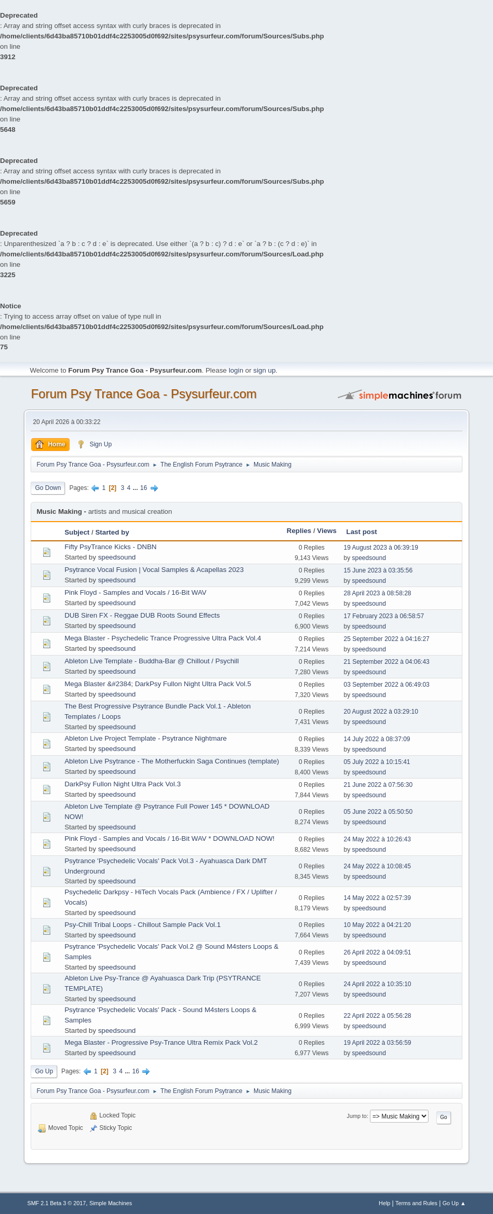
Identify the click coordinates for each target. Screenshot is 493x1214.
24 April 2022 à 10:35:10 (377, 984)
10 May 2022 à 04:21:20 (377, 925)
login (236, 370)
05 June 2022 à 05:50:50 (378, 811)
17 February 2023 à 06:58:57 (384, 616)
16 (143, 488)
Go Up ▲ (454, 1203)
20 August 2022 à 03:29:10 (381, 711)
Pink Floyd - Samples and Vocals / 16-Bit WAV (135, 592)
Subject (76, 532)
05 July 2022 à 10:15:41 (377, 762)
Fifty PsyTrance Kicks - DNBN (110, 547)
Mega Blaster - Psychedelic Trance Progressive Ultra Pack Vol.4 (162, 638)
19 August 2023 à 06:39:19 (381, 547)
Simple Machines (110, 1203)
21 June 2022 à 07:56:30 (378, 784)
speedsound (117, 557)
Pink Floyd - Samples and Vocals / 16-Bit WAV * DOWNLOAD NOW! (169, 838)
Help (384, 1203)
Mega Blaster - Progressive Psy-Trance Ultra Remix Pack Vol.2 (161, 1042)
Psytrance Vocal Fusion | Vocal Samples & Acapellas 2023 (154, 570)
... (135, 488)
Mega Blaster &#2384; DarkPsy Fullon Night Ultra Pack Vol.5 (157, 684)
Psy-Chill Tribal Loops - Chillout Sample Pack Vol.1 (142, 925)
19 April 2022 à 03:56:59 (377, 1042)
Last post (362, 532)
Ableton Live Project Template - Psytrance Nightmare (145, 738)
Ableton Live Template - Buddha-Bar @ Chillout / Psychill (151, 661)
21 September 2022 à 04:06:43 (387, 661)
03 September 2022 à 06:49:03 (387, 684)
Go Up (44, 1071)
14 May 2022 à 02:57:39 (377, 898)
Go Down (48, 488)
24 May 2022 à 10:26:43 (377, 839)
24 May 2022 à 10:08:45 (377, 866)
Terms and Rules (416, 1203)
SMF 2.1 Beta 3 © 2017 (56, 1203)
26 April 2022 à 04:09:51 (377, 952)
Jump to (357, 1116)
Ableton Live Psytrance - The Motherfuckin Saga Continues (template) (171, 761)
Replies (299, 531)
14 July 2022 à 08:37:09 (377, 739)
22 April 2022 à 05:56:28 (377, 1015)
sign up (265, 370)
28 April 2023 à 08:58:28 (377, 593)
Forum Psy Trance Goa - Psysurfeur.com (144, 394)
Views (327, 531)
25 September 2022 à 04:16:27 (387, 639)
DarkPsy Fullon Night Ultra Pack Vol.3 (122, 784)
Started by (112, 532)
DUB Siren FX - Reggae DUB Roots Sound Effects (142, 615)
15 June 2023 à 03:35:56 (378, 570)
